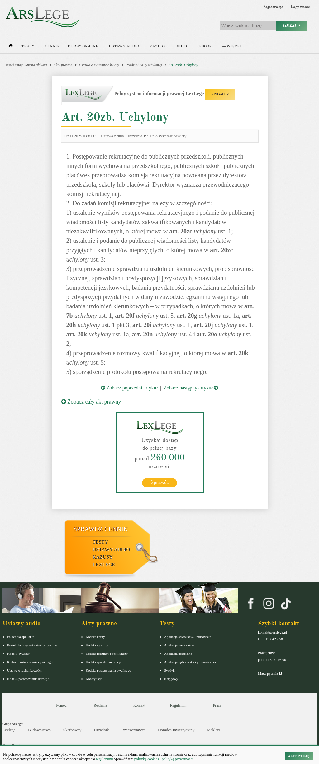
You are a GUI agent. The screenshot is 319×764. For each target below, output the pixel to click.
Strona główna (36, 65)
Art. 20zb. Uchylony (183, 65)
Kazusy (158, 46)
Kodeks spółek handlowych (105, 662)
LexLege (104, 564)
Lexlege (9, 729)
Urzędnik (101, 729)
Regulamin (178, 705)
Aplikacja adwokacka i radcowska (187, 636)
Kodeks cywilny (18, 653)
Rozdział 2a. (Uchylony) (144, 65)
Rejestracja (273, 6)
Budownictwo (39, 729)
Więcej (231, 46)
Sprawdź (159, 482)
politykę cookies (146, 759)
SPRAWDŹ (220, 94)
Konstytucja (94, 678)
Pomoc (61, 705)
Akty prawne (63, 65)
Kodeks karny (95, 636)
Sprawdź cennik (101, 528)
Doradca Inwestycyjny (176, 729)
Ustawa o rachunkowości (24, 670)
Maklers (213, 729)
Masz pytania (270, 673)
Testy (27, 46)
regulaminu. (104, 759)
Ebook (205, 46)
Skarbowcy (72, 729)
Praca (217, 705)
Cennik (52, 46)
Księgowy (171, 678)
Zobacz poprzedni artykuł (129, 387)
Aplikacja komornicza (179, 645)
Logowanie (300, 6)
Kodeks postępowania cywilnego (29, 662)
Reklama (100, 705)
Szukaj (291, 25)
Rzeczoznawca (133, 729)
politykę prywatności (177, 759)
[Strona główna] (11, 47)
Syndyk (169, 670)
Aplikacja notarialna (178, 653)
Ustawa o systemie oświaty (99, 65)
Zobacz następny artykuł (191, 387)
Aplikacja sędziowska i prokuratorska (190, 662)
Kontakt (139, 705)
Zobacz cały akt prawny (91, 402)
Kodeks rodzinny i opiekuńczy (107, 653)
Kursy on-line (83, 46)
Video (182, 46)
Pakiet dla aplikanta (20, 636)
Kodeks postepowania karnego (28, 678)
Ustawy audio (124, 46)
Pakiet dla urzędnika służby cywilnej (32, 645)
